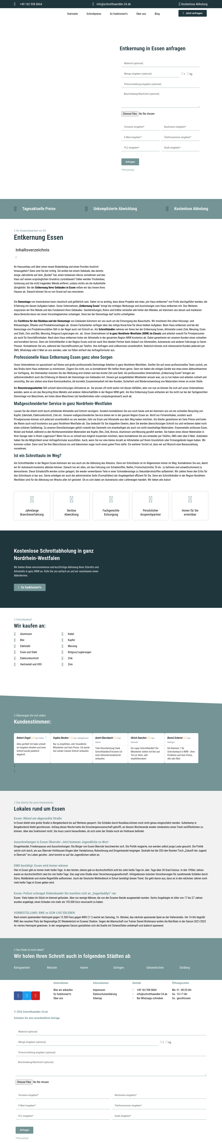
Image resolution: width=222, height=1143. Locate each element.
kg (191, 74)
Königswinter (22, 967)
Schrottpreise (94, 13)
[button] (106, 765)
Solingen (118, 967)
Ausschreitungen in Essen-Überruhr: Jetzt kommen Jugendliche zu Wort (61, 842)
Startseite (72, 13)
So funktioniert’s (119, 13)
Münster (52, 967)
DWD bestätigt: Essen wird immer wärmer (41, 866)
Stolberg (185, 967)
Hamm (84, 967)
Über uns (141, 13)
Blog (157, 13)
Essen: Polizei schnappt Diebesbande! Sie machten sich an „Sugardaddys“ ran (65, 893)
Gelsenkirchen (155, 967)
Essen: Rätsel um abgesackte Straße (38, 818)
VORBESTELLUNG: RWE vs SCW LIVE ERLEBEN (44, 913)
